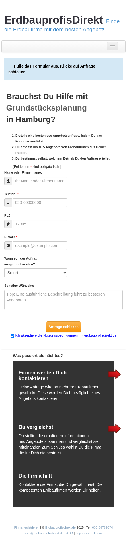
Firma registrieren (27, 527)
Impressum (83, 533)
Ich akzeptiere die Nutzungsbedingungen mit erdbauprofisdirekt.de (66, 335)
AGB (69, 533)
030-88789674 (102, 527)
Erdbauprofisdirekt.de (60, 527)
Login (98, 533)
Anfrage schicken (63, 327)
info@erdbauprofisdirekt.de (44, 533)
